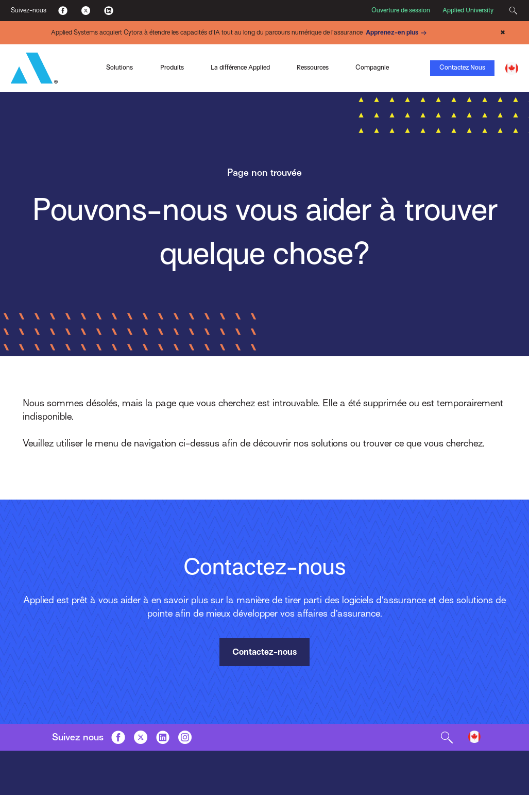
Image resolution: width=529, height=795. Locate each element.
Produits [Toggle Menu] (172, 67)
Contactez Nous (462, 67)
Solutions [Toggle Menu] (119, 67)
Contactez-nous (264, 652)
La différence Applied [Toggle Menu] (240, 67)
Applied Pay (79, 54)
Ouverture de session (400, 10)
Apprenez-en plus (398, 33)
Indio (211, 45)
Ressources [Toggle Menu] (313, 67)
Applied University (467, 10)
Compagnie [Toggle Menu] (372, 67)
